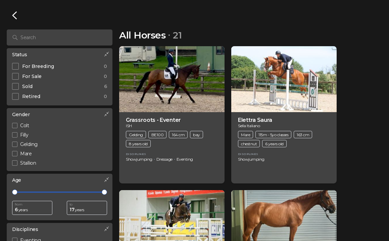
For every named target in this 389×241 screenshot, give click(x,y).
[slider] (14, 192)
